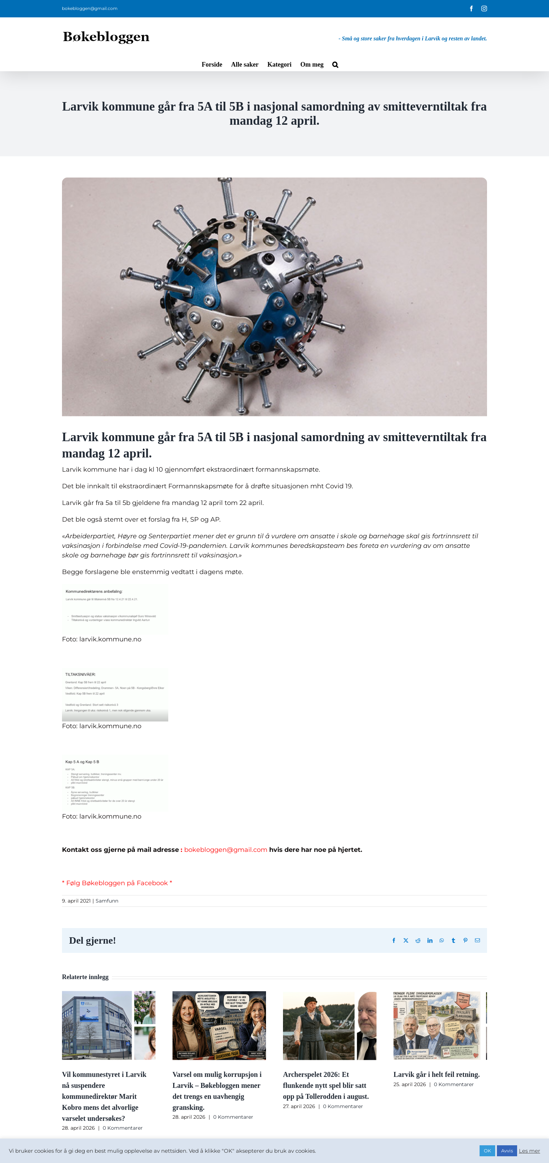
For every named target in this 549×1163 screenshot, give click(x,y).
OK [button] (487, 1150)
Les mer (529, 1151)
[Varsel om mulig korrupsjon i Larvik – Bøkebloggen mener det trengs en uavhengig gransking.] (219, 994)
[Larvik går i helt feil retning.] (440, 994)
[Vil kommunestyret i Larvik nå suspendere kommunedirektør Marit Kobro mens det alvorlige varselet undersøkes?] (108, 994)
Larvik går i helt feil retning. (437, 1074)
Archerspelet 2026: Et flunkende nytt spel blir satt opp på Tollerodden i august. (326, 1085)
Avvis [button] (507, 1150)
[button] (335, 64)
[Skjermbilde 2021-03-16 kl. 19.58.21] (274, 298)
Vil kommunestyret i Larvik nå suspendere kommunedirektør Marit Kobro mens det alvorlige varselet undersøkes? (104, 1096)
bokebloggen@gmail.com (90, 8)
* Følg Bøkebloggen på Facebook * (117, 883)
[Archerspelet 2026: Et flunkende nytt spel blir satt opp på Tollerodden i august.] (330, 994)
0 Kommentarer (123, 1128)
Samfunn (107, 901)
